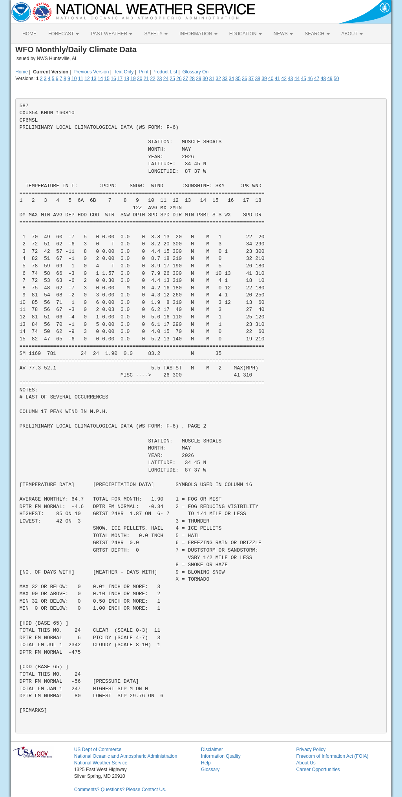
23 (159, 78)
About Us (305, 763)
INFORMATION (198, 34)
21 (146, 78)
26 (178, 78)
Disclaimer (212, 749)
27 (185, 78)
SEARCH (317, 34)
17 (119, 78)
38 (257, 78)
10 (74, 78)
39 (264, 78)
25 (172, 78)
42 (283, 78)
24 (165, 78)
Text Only (123, 72)
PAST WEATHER (111, 34)
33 (224, 78)
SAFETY (156, 34)
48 (323, 78)
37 (251, 78)
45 (303, 78)
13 (93, 78)
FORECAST (63, 34)
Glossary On (195, 72)
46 (309, 78)
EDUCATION (245, 34)
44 (297, 78)
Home (21, 72)
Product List (164, 72)
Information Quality (221, 756)
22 (152, 78)
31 (211, 78)
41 (277, 78)
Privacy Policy (310, 749)
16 (113, 78)
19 (132, 78)
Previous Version (91, 72)
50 (336, 78)
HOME (29, 34)
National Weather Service (101, 763)
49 (329, 78)
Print (143, 72)
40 (270, 78)
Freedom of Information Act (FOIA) (332, 756)
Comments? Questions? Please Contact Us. (120, 789)
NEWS (283, 34)
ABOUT (352, 34)
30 (205, 78)
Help (206, 763)
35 (238, 78)
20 (139, 78)
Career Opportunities (318, 769)
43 (290, 78)
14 (100, 78)
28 (192, 78)
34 (231, 78)
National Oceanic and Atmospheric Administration (125, 756)
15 (107, 78)
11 (80, 78)
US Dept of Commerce (98, 749)
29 (198, 78)
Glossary (210, 769)
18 (126, 78)
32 (218, 78)
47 (316, 78)
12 (87, 78)
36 (244, 78)
